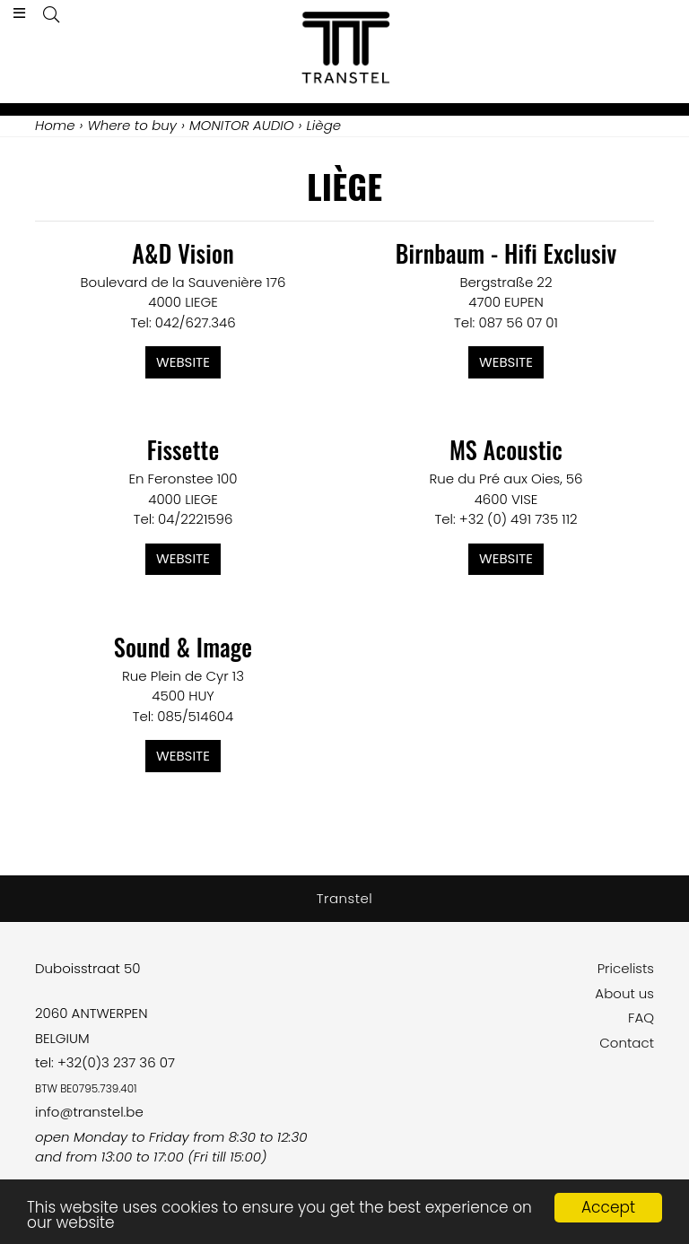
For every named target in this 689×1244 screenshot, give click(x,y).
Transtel (345, 898)
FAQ (641, 1017)
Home (54, 125)
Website (183, 361)
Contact (626, 1042)
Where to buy (132, 125)
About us (624, 993)
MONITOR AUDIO (241, 125)
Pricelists (625, 968)
